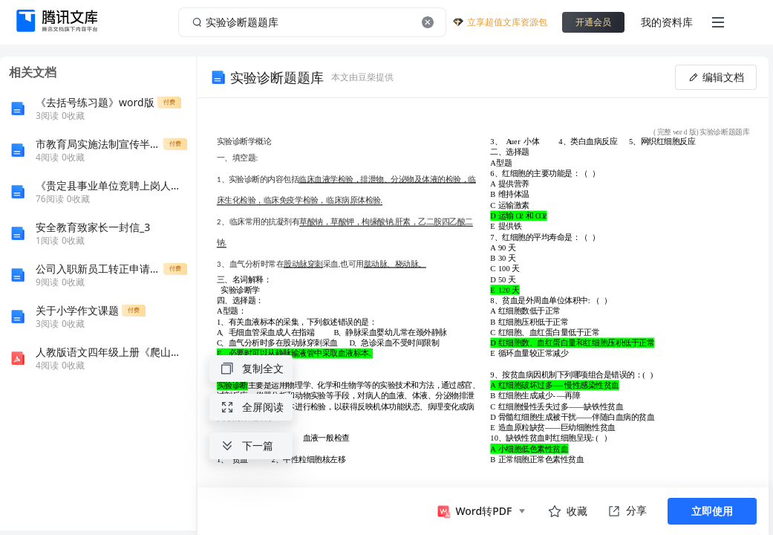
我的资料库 (667, 22)
